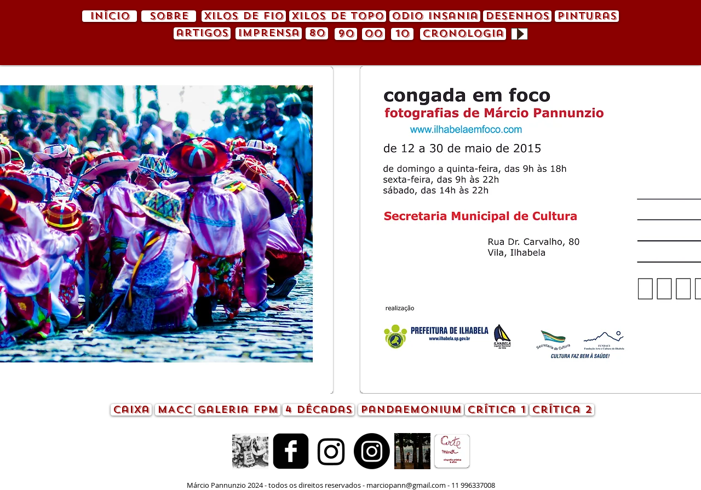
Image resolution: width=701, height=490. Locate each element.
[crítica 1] (496, 410)
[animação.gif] (250, 451)
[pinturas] (587, 16)
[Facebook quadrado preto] (291, 451)
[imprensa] (268, 33)
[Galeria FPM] (237, 410)
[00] (373, 34)
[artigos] (202, 33)
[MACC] (174, 410)
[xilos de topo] (337, 16)
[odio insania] (434, 16)
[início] (109, 16)
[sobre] (168, 16)
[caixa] (131, 410)
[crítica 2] (562, 410)
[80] (317, 33)
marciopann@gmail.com (406, 485)
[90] (346, 34)
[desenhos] (517, 16)
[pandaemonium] (411, 410)
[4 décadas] (318, 410)
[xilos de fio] (244, 16)
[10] (402, 34)
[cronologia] (463, 34)
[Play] (519, 33)
